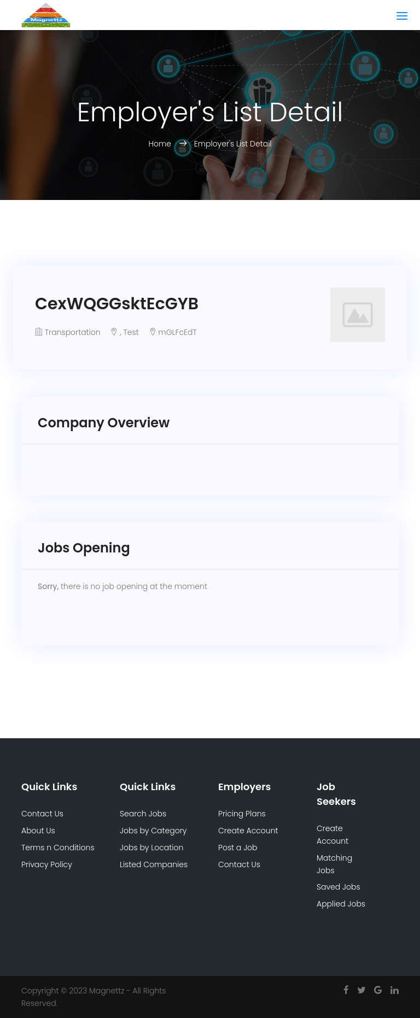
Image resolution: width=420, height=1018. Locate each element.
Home (160, 143)
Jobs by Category (153, 830)
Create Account (248, 830)
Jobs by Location (151, 847)
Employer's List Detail (233, 143)
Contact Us (42, 813)
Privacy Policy (46, 864)
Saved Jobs (338, 886)
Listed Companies (154, 864)
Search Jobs (143, 813)
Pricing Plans (242, 813)
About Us (38, 830)
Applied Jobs (341, 903)
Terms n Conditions (58, 847)
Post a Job (238, 847)
